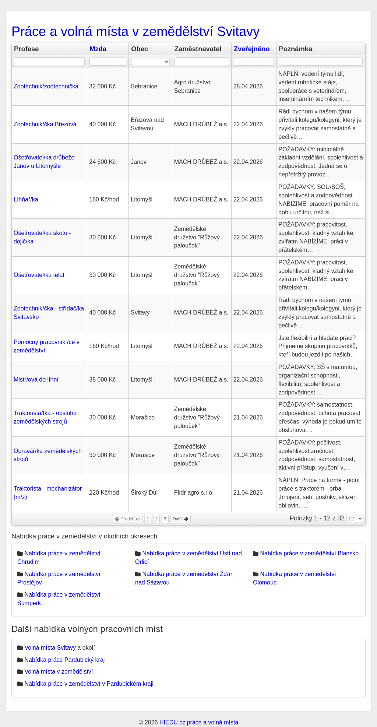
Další (180, 518)
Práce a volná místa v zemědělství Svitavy (135, 31)
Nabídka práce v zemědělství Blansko (309, 553)
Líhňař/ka (26, 199)
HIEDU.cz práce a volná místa (198, 722)
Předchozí (127, 518)
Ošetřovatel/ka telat (39, 275)
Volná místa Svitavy (50, 648)
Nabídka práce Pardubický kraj (64, 660)
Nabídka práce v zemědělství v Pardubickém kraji (88, 684)
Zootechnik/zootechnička (46, 86)
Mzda (97, 49)
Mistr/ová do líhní (36, 379)
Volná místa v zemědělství (58, 671)
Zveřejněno (252, 49)
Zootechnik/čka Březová (45, 124)
